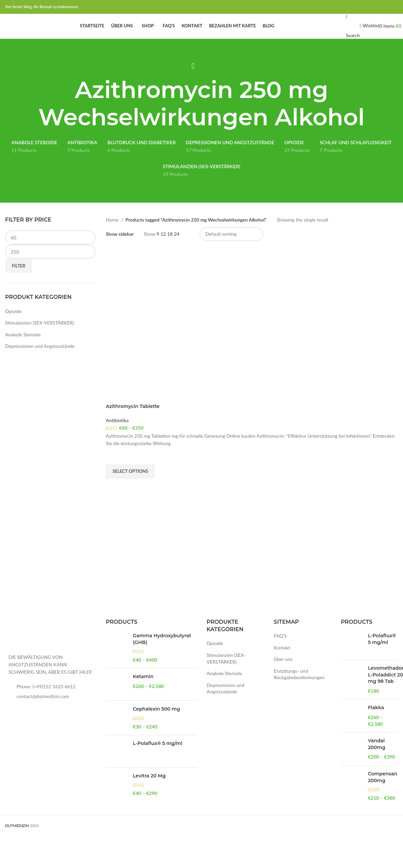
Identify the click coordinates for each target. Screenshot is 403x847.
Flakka (376, 719)
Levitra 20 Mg (149, 787)
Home (113, 230)
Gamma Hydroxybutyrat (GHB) (162, 650)
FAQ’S (280, 647)
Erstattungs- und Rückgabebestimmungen (299, 685)
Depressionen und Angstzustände (39, 357)
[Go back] (193, 76)
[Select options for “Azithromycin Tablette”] (130, 482)
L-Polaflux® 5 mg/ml (157, 754)
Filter (18, 276)
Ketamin (143, 688)
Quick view (114, 497)
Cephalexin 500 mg (156, 720)
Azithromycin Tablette (132, 417)
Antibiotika (117, 431)
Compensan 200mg (382, 788)
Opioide (13, 322)
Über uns (283, 670)
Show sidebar (120, 245)
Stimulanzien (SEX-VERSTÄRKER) (39, 334)
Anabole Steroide (23, 345)
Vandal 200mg (376, 755)
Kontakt (282, 658)
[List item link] (50, 697)
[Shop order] (231, 245)
